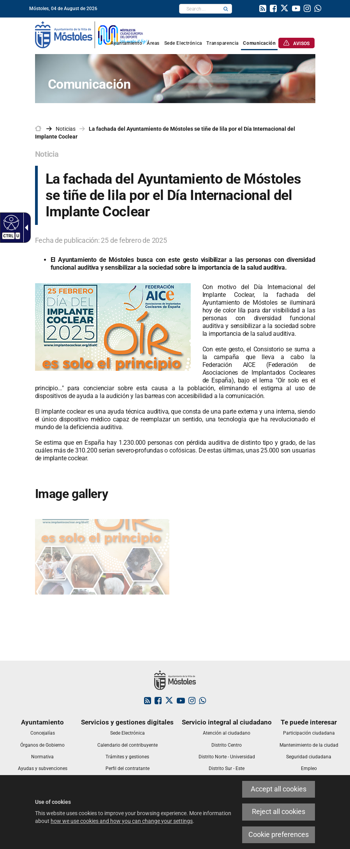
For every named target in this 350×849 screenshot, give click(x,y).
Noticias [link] (66, 129)
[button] (226, 9)
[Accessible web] (10, 222)
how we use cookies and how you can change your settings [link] (122, 821)
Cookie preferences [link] (278, 834)
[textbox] (199, 9)
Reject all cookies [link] (278, 812)
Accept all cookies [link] (278, 789)
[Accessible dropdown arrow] (25, 228)
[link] (262, 9)
